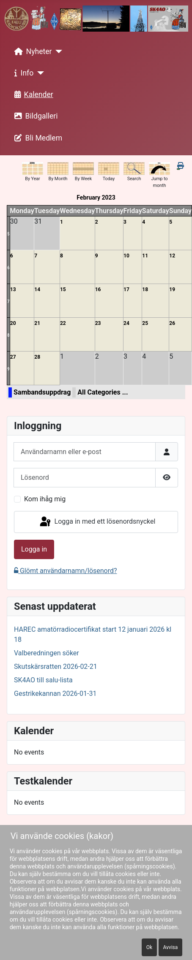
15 (63, 289)
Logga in (34, 549)
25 (145, 323)
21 (37, 323)
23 (98, 323)
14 (37, 289)
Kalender (32, 94)
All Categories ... (102, 392)
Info (22, 73)
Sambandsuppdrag (42, 392)
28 (37, 357)
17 (126, 289)
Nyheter (31, 51)
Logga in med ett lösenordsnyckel (97, 522)
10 (126, 256)
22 (63, 323)
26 (172, 323)
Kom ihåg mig (45, 499)
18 (145, 289)
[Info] (38, 73)
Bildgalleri (34, 116)
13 (13, 289)
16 (98, 289)
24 (126, 323)
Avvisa (170, 947)
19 (172, 289)
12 (172, 256)
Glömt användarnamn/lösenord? (65, 571)
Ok (149, 947)
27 (13, 357)
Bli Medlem (37, 138)
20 (13, 323)
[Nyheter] (57, 51)
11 (145, 256)
